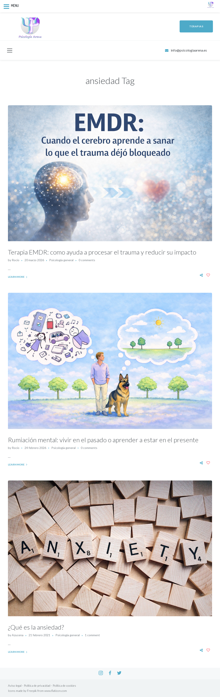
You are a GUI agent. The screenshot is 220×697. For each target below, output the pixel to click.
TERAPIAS (196, 26)
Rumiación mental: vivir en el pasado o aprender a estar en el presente (103, 440)
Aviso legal (14, 685)
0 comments (87, 260)
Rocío (15, 260)
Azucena (17, 635)
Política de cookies (64, 685)
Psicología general (61, 260)
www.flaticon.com (55, 690)
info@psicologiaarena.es (189, 50)
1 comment (92, 635)
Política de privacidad (37, 685)
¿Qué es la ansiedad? (36, 627)
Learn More (16, 276)
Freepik (32, 690)
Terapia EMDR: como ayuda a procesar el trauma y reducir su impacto (102, 252)
